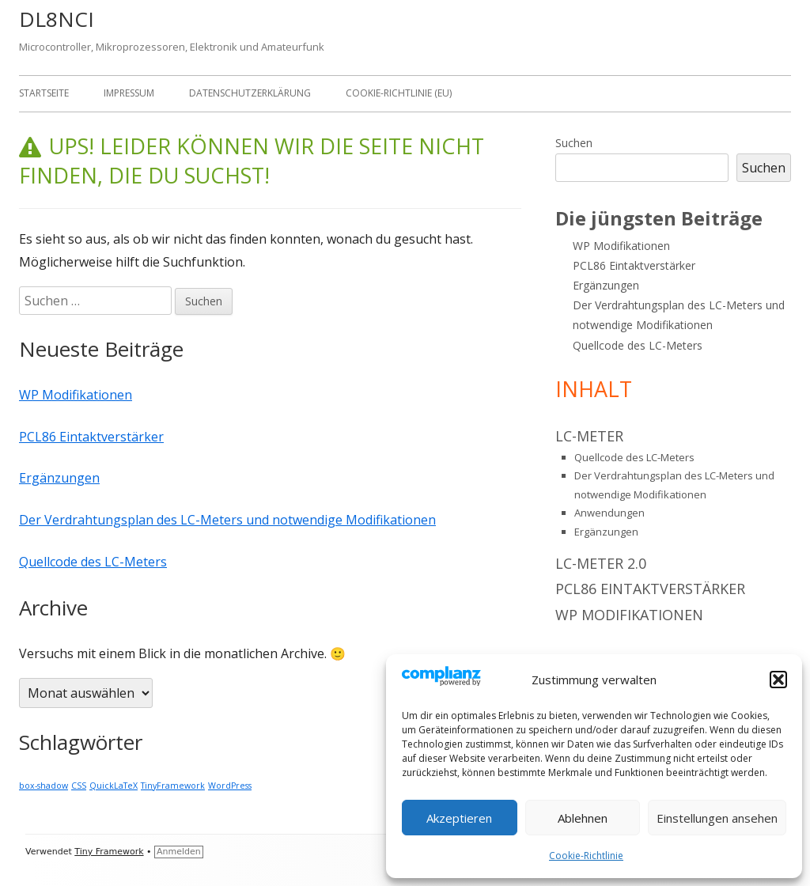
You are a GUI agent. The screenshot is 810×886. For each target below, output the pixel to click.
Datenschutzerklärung (250, 93)
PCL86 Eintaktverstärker (91, 436)
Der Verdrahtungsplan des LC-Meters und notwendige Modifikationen (227, 519)
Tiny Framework (108, 851)
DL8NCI (56, 19)
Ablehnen (583, 818)
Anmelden (179, 851)
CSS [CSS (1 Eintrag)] (78, 785)
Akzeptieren (459, 818)
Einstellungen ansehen (717, 818)
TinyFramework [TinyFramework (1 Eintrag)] (173, 785)
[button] (778, 679)
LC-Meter (589, 435)
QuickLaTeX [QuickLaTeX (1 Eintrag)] (113, 785)
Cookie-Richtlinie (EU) (399, 93)
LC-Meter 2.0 (600, 563)
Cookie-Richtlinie (586, 855)
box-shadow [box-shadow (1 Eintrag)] (43, 785)
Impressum (129, 93)
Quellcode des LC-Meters (93, 561)
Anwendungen (609, 512)
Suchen (573, 142)
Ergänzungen (59, 478)
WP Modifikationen (75, 394)
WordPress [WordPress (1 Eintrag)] (230, 785)
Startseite (44, 93)
